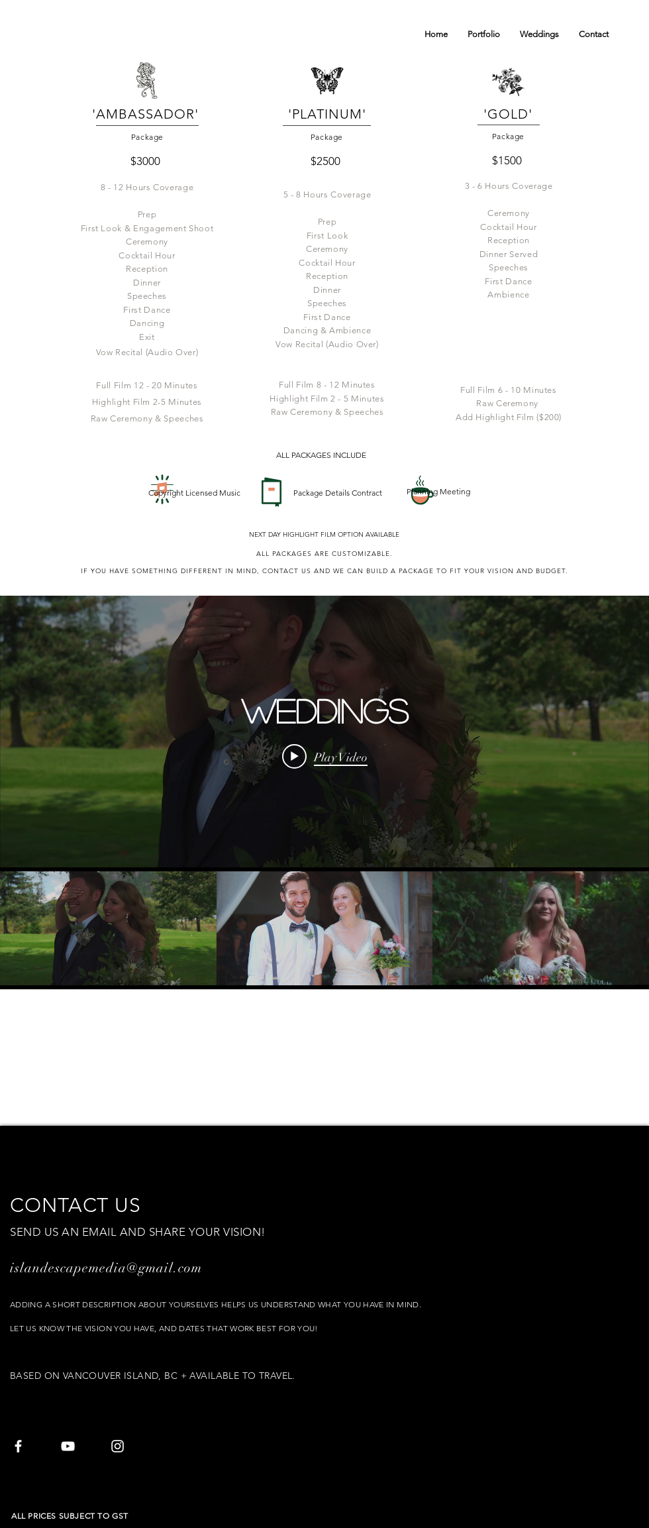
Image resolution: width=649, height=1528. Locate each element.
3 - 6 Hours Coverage (509, 186)
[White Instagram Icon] (117, 1446)
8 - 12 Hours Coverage (147, 187)
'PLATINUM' (327, 114)
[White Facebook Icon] (18, 1446)
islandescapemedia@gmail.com (106, 1268)
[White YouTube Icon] (68, 1446)
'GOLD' (507, 114)
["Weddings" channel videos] (324, 928)
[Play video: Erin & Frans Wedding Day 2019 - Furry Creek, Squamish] (325, 756)
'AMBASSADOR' (147, 114)
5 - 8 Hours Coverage (327, 194)
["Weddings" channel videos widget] (324, 792)
